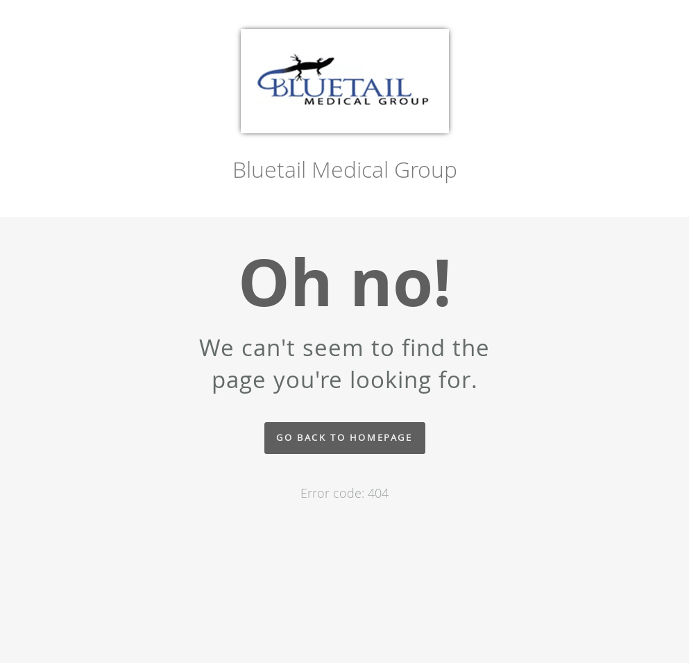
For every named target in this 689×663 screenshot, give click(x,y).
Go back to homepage (344, 438)
